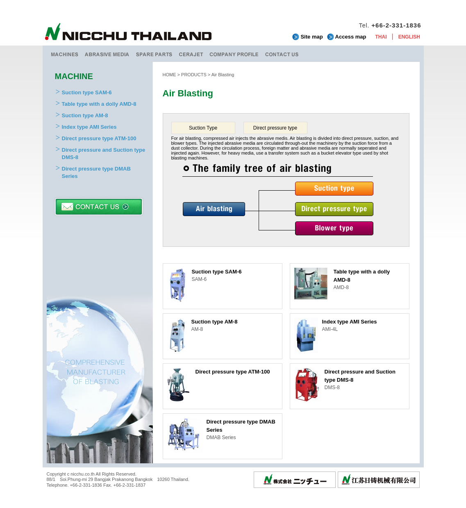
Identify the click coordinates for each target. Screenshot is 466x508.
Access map (350, 37)
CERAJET (191, 54)
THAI (381, 37)
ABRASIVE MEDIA (107, 54)
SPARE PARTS (154, 54)
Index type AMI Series (89, 127)
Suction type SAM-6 (87, 92)
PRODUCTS (194, 74)
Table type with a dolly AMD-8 (99, 104)
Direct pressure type (275, 128)
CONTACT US (282, 54)
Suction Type (203, 128)
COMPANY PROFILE (234, 54)
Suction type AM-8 (85, 115)
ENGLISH (409, 37)
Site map (311, 37)
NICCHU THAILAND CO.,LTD (129, 33)
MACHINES (64, 54)
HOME (169, 74)
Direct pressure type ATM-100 (99, 138)
